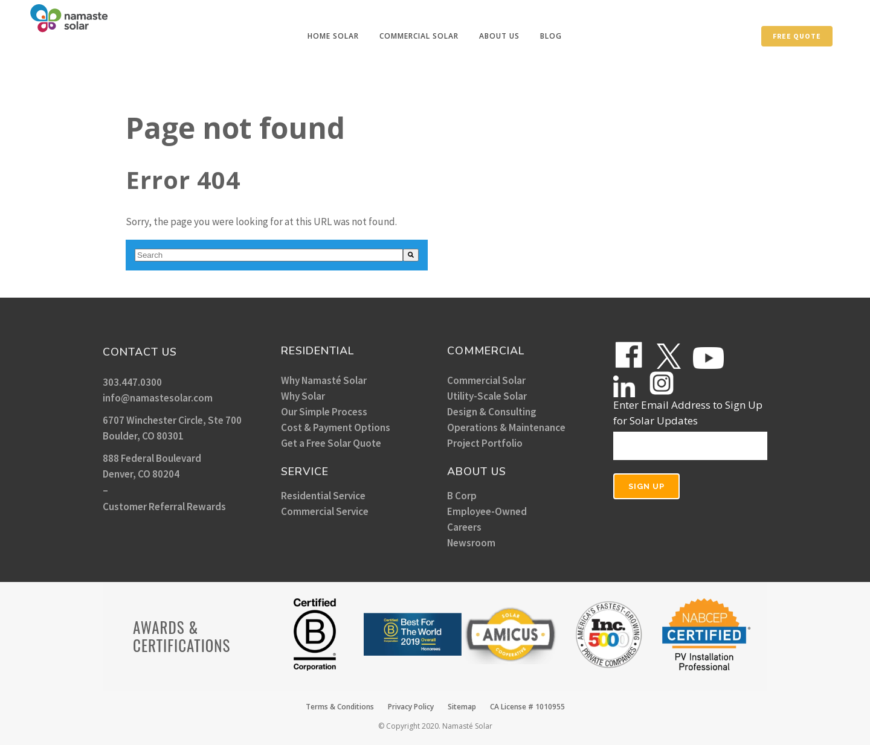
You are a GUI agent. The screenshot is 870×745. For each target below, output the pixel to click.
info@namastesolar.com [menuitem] (158, 397)
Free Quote (797, 35)
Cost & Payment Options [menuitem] (335, 427)
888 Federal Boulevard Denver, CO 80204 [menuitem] (152, 466)
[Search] (411, 255)
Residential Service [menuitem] (323, 495)
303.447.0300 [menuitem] (132, 382)
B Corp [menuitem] (462, 495)
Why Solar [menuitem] (303, 396)
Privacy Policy (411, 707)
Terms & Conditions (340, 707)
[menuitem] (333, 36)
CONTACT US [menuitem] (140, 352)
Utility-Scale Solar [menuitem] (487, 396)
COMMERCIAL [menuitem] (485, 351)
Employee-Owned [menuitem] (487, 511)
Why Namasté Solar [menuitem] (324, 380)
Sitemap (462, 707)
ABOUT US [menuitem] (476, 471)
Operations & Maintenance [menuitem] (506, 427)
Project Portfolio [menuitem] (485, 443)
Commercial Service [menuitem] (325, 511)
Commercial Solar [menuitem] (486, 380)
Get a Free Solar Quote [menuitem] (331, 443)
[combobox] (269, 255)
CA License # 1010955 (527, 707)
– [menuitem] (105, 490)
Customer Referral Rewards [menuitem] (164, 506)
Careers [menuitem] (464, 527)
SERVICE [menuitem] (305, 471)
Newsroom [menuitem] (471, 542)
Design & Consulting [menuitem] (491, 411)
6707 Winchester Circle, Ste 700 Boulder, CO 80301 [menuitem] (172, 428)
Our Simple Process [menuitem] (324, 411)
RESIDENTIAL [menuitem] (317, 351)
